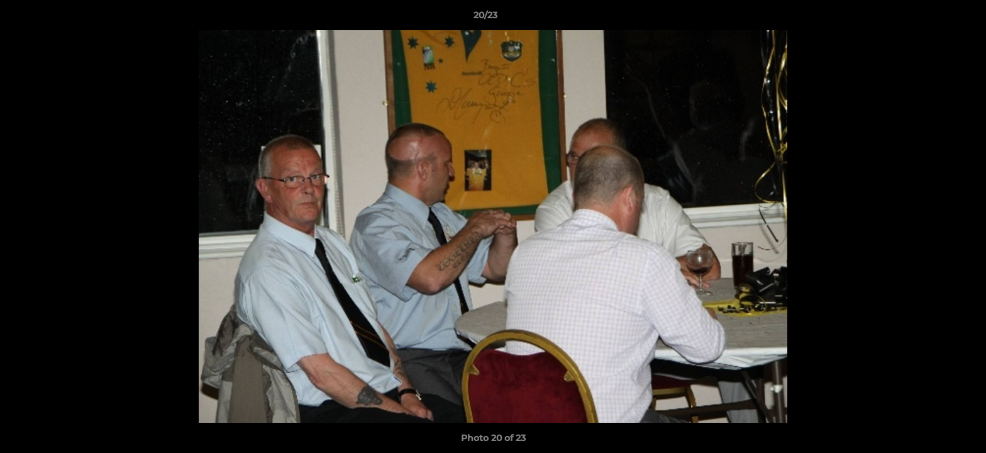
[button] (933, 18)
